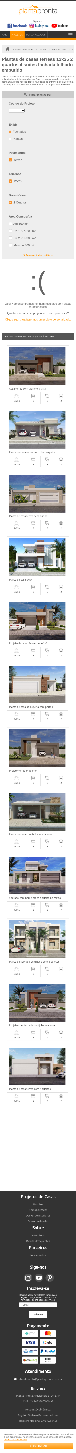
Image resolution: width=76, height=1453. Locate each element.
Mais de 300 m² (21, 245)
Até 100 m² (18, 223)
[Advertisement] (38, 1147)
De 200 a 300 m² (22, 238)
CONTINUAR (38, 1446)
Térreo (15, 160)
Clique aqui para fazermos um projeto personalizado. (38, 319)
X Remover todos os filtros (38, 255)
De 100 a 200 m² (22, 231)
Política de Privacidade (15, 1439)
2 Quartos (18, 202)
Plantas (16, 138)
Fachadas (17, 131)
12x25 (15, 181)
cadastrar (38, 1314)
